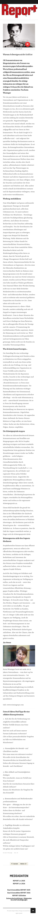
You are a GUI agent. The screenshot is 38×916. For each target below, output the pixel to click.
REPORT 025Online (19, 895)
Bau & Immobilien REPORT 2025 (18, 890)
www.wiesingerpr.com (15, 705)
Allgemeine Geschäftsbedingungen (21, 899)
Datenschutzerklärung (14, 898)
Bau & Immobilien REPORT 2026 (18, 893)
